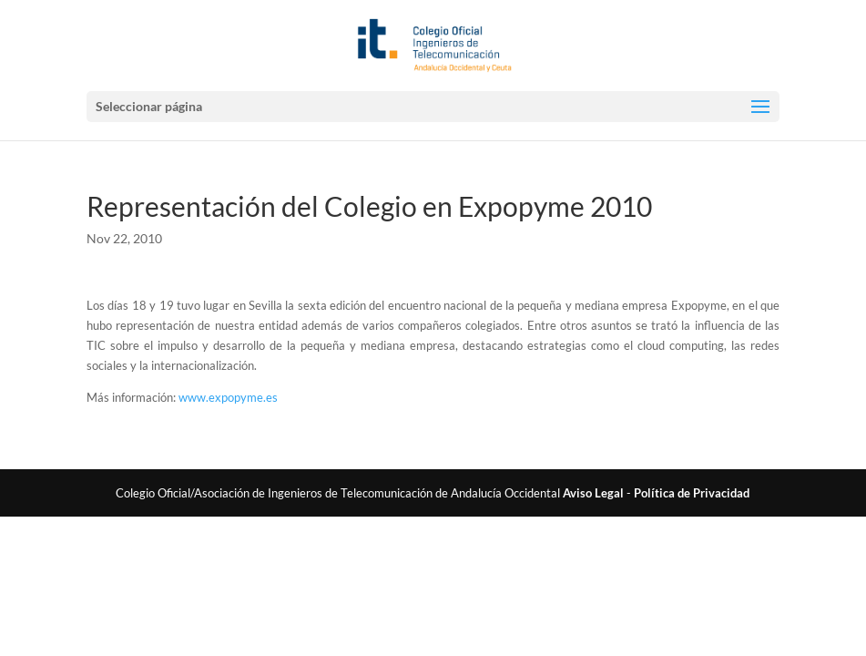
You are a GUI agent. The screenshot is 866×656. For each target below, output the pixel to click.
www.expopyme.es (228, 397)
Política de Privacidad (691, 493)
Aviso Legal (593, 493)
